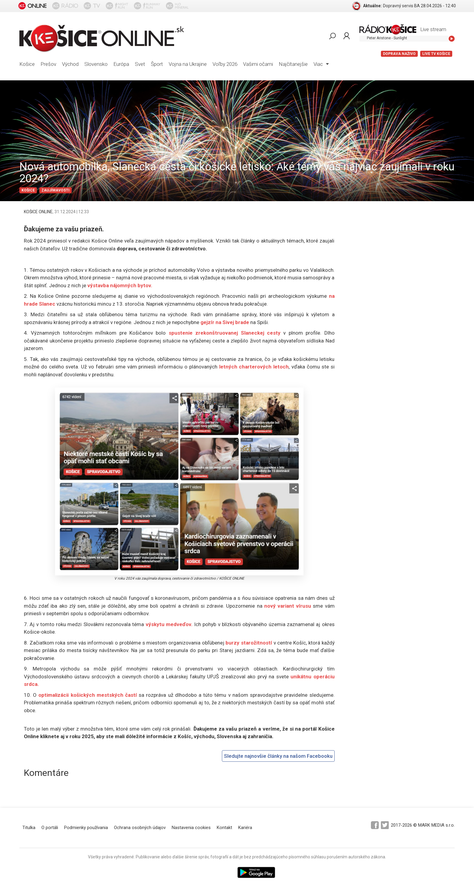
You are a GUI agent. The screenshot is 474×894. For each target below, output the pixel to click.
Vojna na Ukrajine (188, 64)
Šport (157, 64)
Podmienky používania (86, 827)
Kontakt (224, 827)
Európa (121, 64)
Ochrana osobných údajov (140, 827)
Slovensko (96, 64)
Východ (70, 64)
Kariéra (245, 827)
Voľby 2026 (225, 64)
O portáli (49, 827)
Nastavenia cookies (191, 827)
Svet (140, 64)
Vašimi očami (258, 64)
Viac (321, 64)
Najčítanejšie (293, 64)
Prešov (48, 64)
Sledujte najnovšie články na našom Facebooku (278, 756)
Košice (27, 64)
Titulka (28, 827)
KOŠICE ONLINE (38, 211)
